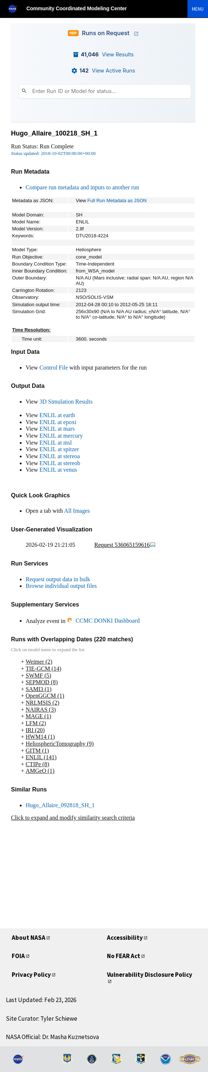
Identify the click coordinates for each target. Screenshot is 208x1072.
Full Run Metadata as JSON (117, 200)
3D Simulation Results (66, 401)
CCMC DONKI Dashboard (103, 620)
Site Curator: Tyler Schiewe (41, 1018)
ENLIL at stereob (60, 463)
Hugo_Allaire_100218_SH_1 (54, 133)
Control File (54, 367)
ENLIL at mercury (61, 436)
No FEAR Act (123, 956)
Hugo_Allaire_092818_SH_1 (60, 805)
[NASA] (16, 8)
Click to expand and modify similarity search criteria (73, 818)
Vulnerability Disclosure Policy (149, 975)
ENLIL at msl (56, 442)
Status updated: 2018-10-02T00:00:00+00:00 (53, 153)
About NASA (28, 938)
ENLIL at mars (57, 429)
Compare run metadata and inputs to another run (82, 187)
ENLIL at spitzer (59, 449)
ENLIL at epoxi (58, 422)
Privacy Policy (31, 975)
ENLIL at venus (58, 470)
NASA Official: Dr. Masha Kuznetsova (52, 1037)
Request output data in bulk (58, 579)
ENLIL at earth (57, 415)
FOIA (18, 956)
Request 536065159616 (125, 545)
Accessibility (125, 938)
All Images (77, 511)
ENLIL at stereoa (60, 456)
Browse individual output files (61, 586)
